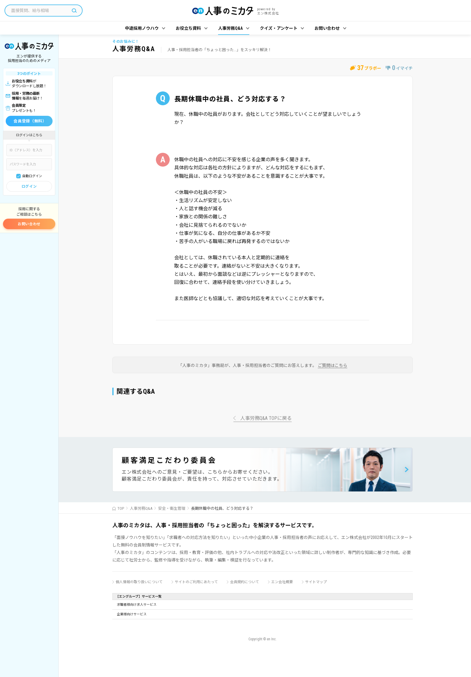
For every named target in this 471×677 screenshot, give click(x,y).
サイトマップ (316, 582)
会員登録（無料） (30, 121)
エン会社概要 (282, 582)
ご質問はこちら (332, 365)
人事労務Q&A (141, 508)
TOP (120, 508)
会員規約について (244, 582)
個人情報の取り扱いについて (139, 582)
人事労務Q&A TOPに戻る (266, 418)
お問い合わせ (29, 224)
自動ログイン (32, 176)
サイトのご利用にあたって (196, 582)
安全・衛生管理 (171, 508)
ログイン (29, 186)
